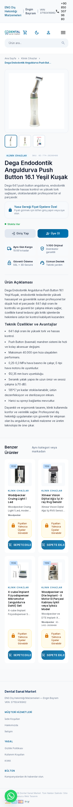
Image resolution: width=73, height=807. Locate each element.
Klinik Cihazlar (29, 58)
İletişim (9, 731)
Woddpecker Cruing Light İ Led (17, 498)
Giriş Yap (20, 233)
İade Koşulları (12, 718)
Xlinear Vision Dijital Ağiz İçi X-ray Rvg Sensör (52, 498)
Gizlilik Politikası (14, 748)
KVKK (8, 760)
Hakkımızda (11, 725)
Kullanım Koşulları (14, 754)
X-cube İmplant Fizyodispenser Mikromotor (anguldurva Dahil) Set (18, 598)
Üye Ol (53, 233)
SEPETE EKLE (19, 545)
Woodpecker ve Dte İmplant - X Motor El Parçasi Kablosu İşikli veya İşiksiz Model (52, 600)
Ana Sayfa (10, 58)
